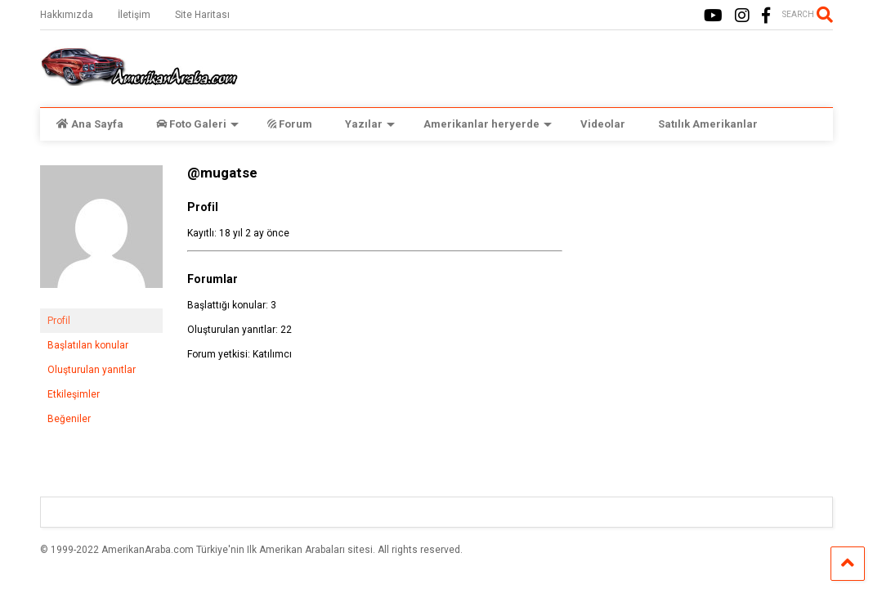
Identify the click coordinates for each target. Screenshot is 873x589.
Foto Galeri (197, 124)
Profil (58, 320)
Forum (289, 124)
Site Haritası (202, 14)
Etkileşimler (73, 394)
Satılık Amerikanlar (708, 124)
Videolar (602, 124)
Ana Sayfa (89, 124)
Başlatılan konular (87, 345)
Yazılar (370, 124)
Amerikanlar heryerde (487, 124)
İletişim (134, 14)
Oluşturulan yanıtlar (91, 369)
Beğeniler (69, 419)
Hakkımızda (66, 14)
